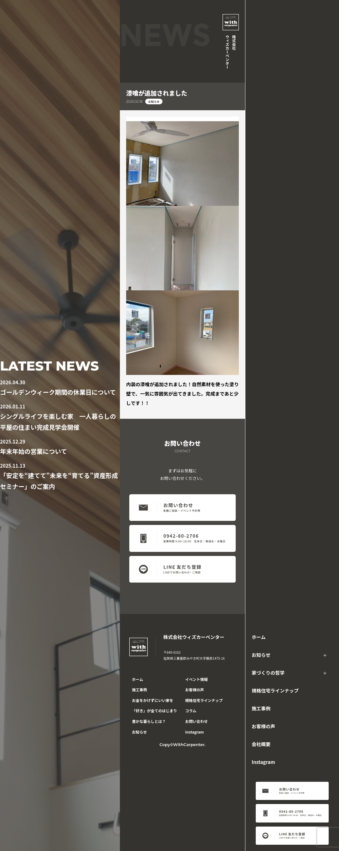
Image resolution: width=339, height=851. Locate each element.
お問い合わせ (196, 721)
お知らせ (261, 654)
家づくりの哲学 (268, 672)
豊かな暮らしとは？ (149, 721)
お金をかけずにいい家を (152, 700)
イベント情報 (196, 679)
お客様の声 (263, 726)
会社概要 (261, 744)
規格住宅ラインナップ (275, 690)
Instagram (263, 762)
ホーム (259, 637)
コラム (191, 710)
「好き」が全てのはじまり (154, 710)
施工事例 (261, 708)
